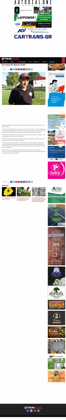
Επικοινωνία (52, 61)
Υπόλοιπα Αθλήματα (21, 61)
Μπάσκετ (12, 61)
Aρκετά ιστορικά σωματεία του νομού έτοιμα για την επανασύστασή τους (23, 202)
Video (30, 61)
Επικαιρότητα (36, 61)
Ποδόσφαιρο (4, 61)
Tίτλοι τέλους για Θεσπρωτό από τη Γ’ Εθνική (9, 201)
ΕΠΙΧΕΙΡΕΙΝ (44, 61)
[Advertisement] (33, 49)
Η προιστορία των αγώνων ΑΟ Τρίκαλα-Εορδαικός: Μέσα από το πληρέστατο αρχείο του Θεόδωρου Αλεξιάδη (38, 202)
